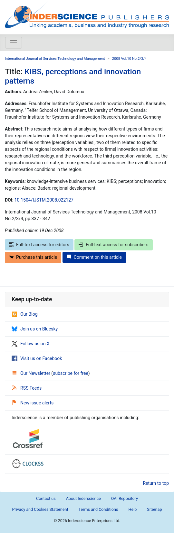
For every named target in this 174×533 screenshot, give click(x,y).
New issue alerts (32, 402)
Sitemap (154, 509)
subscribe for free (70, 373)
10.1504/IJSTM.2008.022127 (44, 200)
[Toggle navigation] (13, 43)
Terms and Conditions (98, 509)
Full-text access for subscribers (113, 244)
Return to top (156, 483)
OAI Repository (124, 498)
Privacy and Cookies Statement (40, 509)
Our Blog (25, 314)
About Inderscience (83, 498)
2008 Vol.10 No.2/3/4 (129, 59)
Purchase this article (33, 257)
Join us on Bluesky (35, 328)
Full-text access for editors (39, 244)
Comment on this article (94, 257)
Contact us (46, 498)
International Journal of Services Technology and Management (55, 59)
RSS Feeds (27, 388)
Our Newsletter (31, 373)
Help (132, 509)
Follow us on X (31, 343)
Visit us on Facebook (37, 358)
